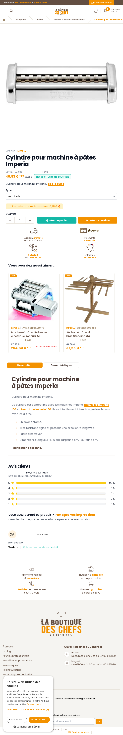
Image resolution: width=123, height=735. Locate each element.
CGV (65, 729)
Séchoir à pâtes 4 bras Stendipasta (89, 334)
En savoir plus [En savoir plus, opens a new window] (34, 704)
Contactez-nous (101, 2)
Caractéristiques (61, 365)
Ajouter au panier (56, 220)
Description (24, 365)
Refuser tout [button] (16, 719)
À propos (8, 646)
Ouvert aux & (25, 2)
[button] (28, 711)
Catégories (20, 19)
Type (9, 190)
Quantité (11, 214)
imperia (21, 151)
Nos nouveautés (12, 669)
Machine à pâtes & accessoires (69, 19)
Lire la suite (56, 184)
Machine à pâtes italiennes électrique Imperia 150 (34, 334)
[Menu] (5, 11)
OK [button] (98, 721)
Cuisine (39, 19)
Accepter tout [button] (39, 719)
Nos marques (10, 665)
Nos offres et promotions (17, 660)
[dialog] (28, 704)
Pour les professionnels (16, 656)
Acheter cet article (97, 220)
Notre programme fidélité (17, 674)
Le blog (7, 651)
